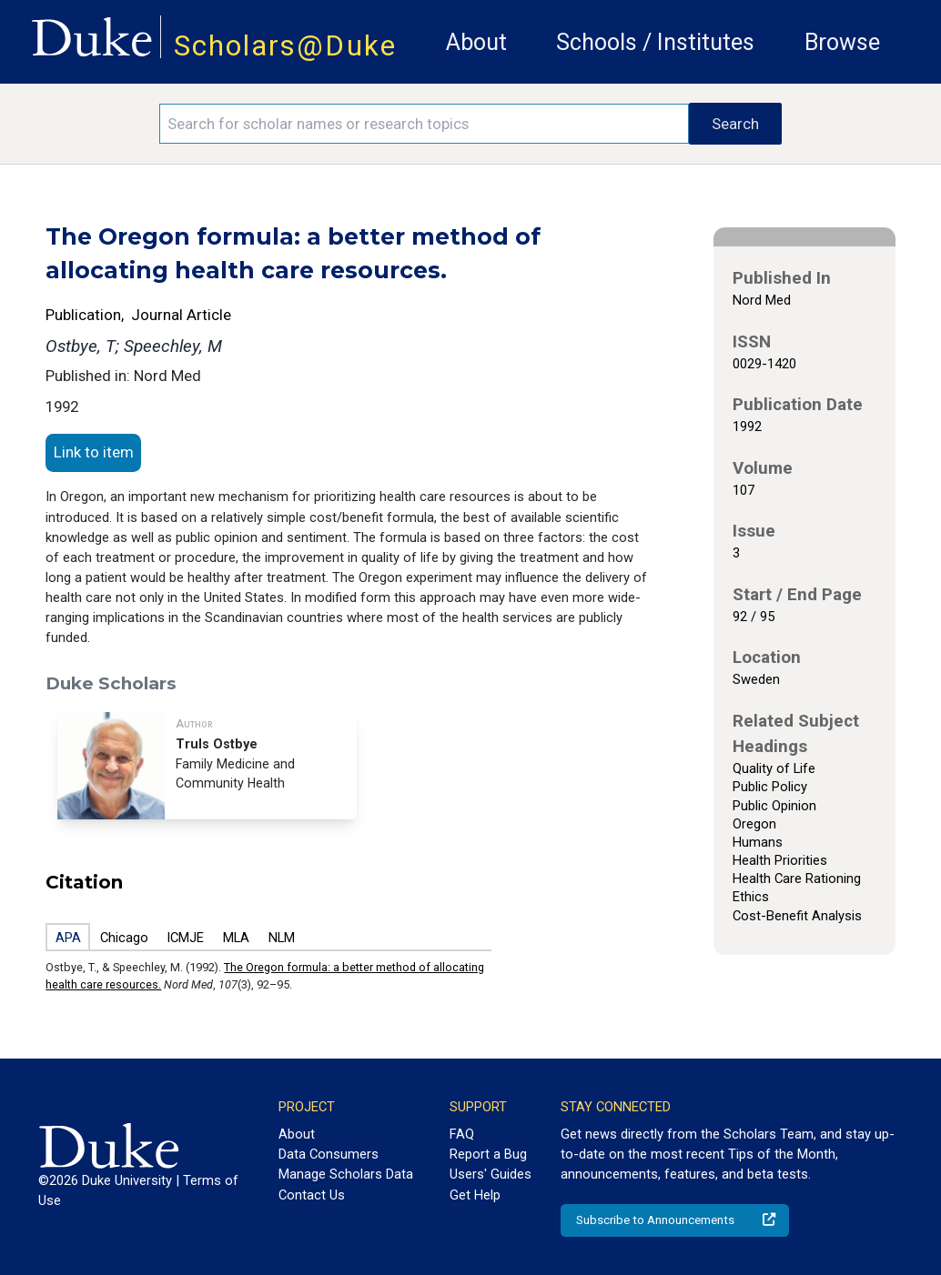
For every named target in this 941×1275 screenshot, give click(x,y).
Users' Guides (490, 1174)
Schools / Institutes (655, 42)
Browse (842, 42)
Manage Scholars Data (345, 1174)
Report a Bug (488, 1154)
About (476, 42)
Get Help (475, 1195)
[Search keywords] (424, 124)
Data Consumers (328, 1154)
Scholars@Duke (285, 46)
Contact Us (311, 1195)
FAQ (462, 1134)
